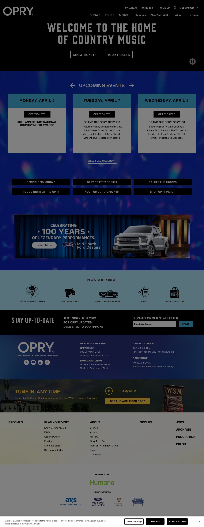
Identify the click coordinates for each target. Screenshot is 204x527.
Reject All (155, 521)
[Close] (199, 521)
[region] (102, 521)
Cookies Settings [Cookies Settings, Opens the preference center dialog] (134, 521)
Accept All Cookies (177, 521)
